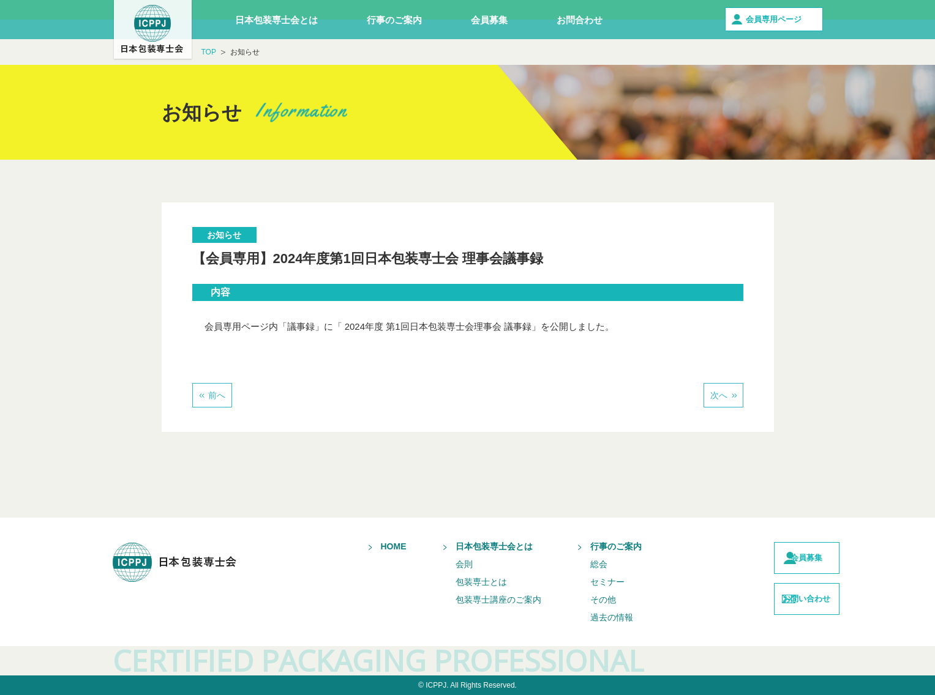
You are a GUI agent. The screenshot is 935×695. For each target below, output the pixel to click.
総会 (574, 564)
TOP (208, 52)
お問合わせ (580, 20)
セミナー (583, 582)
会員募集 (489, 20)
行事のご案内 (394, 20)
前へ (216, 395)
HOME (369, 546)
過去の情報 (587, 617)
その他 (578, 599)
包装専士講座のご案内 (474, 599)
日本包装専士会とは (276, 20)
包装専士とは (457, 582)
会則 (439, 564)
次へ (718, 395)
